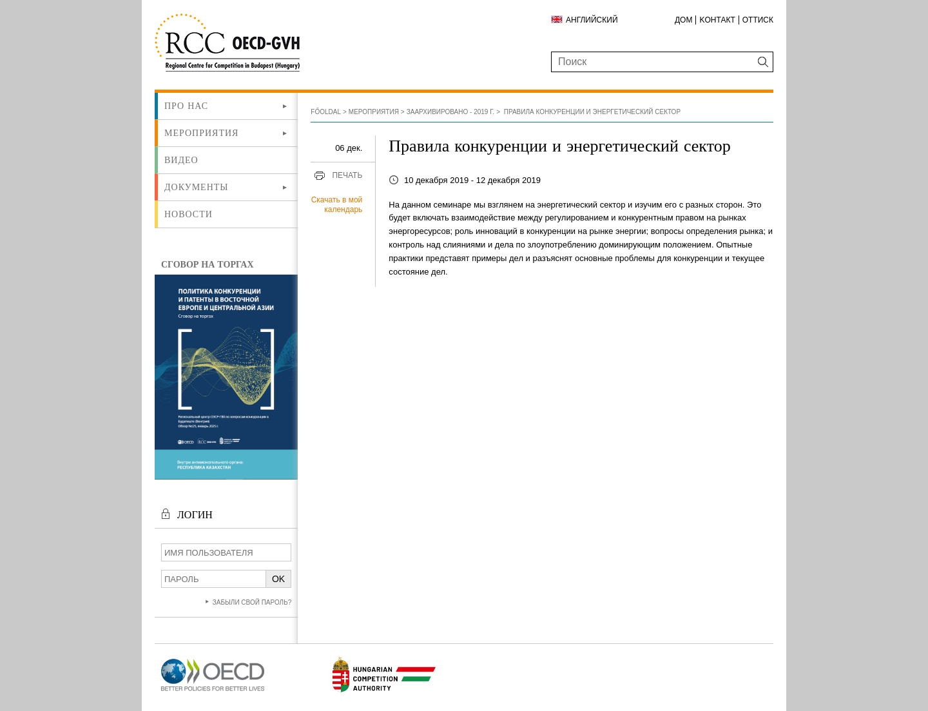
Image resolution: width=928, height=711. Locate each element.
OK (278, 579)
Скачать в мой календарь (337, 205)
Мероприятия (201, 133)
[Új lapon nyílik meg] (212, 691)
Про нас (186, 106)
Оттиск (757, 19)
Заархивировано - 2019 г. (450, 111)
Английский (592, 19)
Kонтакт (717, 19)
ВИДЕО (181, 160)
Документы (196, 187)
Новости (188, 214)
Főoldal (326, 111)
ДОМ (683, 19)
